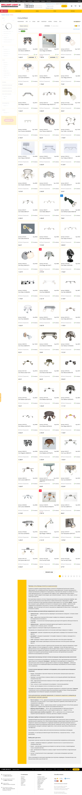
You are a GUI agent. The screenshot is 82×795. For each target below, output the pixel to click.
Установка (30, 1)
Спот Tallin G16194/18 (67, 131)
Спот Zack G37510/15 (66, 50)
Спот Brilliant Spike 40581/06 (68, 211)
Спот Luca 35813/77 (66, 453)
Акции (22, 783)
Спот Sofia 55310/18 (23, 238)
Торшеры (6, 37)
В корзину (32, 57)
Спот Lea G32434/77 (66, 480)
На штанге (6, 49)
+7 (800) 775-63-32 (33, 5)
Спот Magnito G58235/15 (24, 453)
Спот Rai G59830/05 (66, 292)
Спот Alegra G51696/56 (46, 50)
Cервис (39, 774)
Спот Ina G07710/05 (45, 560)
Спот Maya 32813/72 (66, 426)
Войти (79, 1)
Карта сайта (23, 785)
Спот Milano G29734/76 (67, 399)
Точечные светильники (9, 39)
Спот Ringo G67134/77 (45, 265)
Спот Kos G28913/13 (66, 506)
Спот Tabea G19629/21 (45, 158)
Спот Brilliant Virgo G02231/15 (47, 104)
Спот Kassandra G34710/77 (68, 533)
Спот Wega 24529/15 (23, 104)
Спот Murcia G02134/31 (46, 372)
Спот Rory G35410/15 (23, 265)
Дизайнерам (36, 1)
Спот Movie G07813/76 (67, 372)
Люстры (6, 29)
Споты (23, 31)
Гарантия (13, 1)
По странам (23, 779)
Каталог (4, 11)
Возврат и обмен (40, 780)
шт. (66, 769)
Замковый (6, 64)
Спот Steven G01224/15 (46, 185)
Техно (6, 77)
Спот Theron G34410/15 (46, 131)
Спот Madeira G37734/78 (46, 453)
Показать (8, 120)
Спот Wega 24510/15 (66, 77)
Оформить (76, 769)
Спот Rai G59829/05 (45, 292)
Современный (7, 75)
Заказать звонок (16, 769)
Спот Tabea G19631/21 (67, 158)
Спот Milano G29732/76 (24, 426)
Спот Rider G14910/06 (66, 265)
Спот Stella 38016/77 (23, 211)
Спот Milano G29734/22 (46, 426)
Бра (5, 27)
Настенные (7, 51)
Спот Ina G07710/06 (66, 560)
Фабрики (22, 778)
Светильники (7, 33)
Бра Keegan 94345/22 (45, 533)
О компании (24, 774)
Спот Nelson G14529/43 (46, 345)
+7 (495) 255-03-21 (33, 7)
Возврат (18, 1)
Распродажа (23, 780)
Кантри (5, 66)
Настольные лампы (8, 31)
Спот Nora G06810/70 (24, 345)
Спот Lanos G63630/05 (24, 506)
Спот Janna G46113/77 (24, 560)
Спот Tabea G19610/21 (24, 158)
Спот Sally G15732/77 (66, 238)
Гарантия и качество (41, 779)
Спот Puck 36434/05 (23, 319)
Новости (39, 786)
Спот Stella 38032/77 (45, 211)
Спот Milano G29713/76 (46, 399)
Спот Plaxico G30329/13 (46, 319)
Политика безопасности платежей (60, 783)
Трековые (6, 55)
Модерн (6, 70)
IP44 (5, 98)
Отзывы (24, 1)
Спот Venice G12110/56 (67, 104)
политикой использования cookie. (61, 789)
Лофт (5, 68)
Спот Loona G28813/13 (24, 480)
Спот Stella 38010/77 (66, 185)
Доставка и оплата (5, 1)
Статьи (38, 787)
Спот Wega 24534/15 (45, 77)
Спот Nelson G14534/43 (67, 345)
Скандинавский (7, 73)
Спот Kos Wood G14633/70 (47, 506)
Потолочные (7, 53)
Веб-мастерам (40, 782)
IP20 (5, 96)
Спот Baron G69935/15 (24, 50)
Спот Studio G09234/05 (24, 185)
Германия (6, 112)
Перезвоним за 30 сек (50, 3)
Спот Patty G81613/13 (66, 319)
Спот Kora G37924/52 (23, 533)
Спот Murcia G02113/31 (24, 372)
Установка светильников (42, 778)
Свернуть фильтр (24, 26)
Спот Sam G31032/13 (45, 238)
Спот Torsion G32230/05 (24, 131)
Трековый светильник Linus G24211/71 (47, 480)
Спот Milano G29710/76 (24, 399)
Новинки (22, 782)
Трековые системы (8, 41)
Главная (3, 14)
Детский (6, 62)
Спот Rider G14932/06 (24, 292)
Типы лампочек (40, 789)
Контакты (49, 1)
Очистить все (76, 29)
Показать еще (49, 572)
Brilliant (6, 105)
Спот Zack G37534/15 (23, 77)
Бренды (43, 1)
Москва (31, 4)
